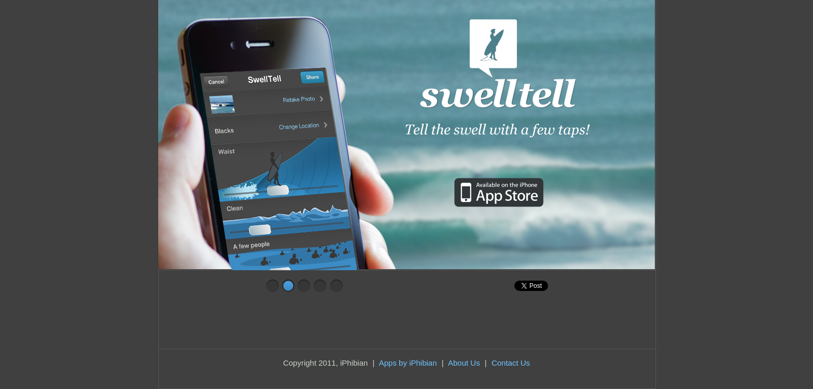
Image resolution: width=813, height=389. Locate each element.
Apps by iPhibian (408, 362)
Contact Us (511, 362)
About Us (464, 362)
